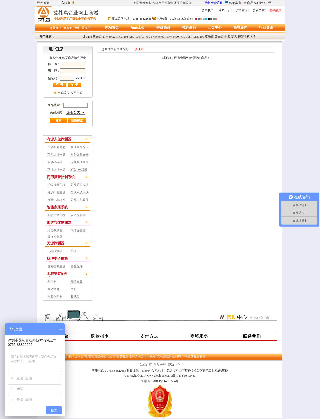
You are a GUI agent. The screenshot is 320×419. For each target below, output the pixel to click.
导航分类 (160, 364)
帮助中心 (174, 364)
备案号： (147, 381)
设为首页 (43, 3)
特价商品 (163, 27)
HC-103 (123, 36)
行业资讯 (266, 27)
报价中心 (225, 10)
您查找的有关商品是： (120, 49)
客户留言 (259, 10)
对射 (254, 36)
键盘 (234, 36)
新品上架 (138, 27)
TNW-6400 (172, 36)
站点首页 (146, 364)
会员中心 (215, 27)
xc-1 (115, 36)
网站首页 (112, 27)
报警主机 (244, 36)
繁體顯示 (276, 10)
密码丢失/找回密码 (70, 93)
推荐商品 (189, 27)
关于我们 (208, 10)
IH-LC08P (186, 36)
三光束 (97, 36)
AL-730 (145, 36)
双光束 (209, 36)
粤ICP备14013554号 (166, 381)
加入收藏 (64, 3)
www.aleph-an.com (158, 375)
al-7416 (87, 36)
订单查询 (242, 10)
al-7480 (107, 36)
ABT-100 (134, 36)
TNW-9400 (157, 36)
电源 (227, 36)
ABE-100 (198, 36)
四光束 (219, 36)
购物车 (233, 3)
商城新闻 (241, 27)
